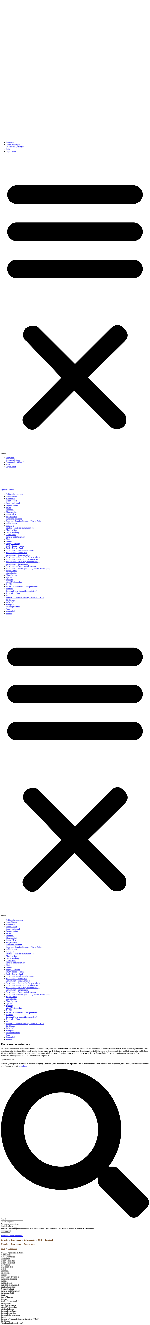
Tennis (8, 595)
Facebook (49, 1240)
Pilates (8, 539)
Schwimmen (6, 1303)
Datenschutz (29, 1240)
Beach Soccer (11, 501)
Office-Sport (11, 535)
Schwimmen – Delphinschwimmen (20, 550)
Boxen (8, 507)
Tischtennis (10, 600)
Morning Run (11, 530)
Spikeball (9, 577)
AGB (40, 1240)
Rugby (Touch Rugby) (10, 1301)
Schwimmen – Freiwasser (16, 553)
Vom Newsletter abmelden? (12, 1236)
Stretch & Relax (7, 1309)
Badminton (10, 498)
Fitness (4, 1275)
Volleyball (10, 604)
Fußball (4, 1281)
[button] (75, 304)
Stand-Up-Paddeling (14, 582)
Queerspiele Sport (13, 144)
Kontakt (4, 1240)
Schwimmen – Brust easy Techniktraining (22, 562)
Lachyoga (10, 526)
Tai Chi (9, 584)
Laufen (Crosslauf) (8, 1287)
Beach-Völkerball (8, 1261)
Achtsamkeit (6, 1255)
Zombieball (10, 611)
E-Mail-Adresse (7, 1226)
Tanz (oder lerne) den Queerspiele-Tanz (22, 586)
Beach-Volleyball (13, 503)
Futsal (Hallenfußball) (10, 1285)
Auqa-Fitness (11, 496)
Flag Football (11, 516)
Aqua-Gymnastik (8, 1257)
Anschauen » (24, 1066)
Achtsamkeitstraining (14, 494)
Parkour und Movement (15, 537)
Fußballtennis (11, 523)
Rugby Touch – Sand (14, 548)
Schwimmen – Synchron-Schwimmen (21, 566)
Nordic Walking (12, 532)
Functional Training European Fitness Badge (24, 521)
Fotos (8, 149)
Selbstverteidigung (8, 1305)
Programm (10, 142)
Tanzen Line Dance (13, 593)
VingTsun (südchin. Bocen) (12, 1323)
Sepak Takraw (11, 571)
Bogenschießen (12, 505)
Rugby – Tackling (13, 544)
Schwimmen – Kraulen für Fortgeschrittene (23, 557)
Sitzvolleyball (11, 573)
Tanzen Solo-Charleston (10, 1315)
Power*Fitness (7, 1297)
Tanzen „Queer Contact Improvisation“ (21, 591)
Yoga (8, 609)
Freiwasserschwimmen (10, 1277)
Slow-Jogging (11, 575)
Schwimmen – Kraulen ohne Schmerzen (22, 559)
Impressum (16, 1240)
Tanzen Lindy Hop (8, 1313)
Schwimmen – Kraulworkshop (18, 555)
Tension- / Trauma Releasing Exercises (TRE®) (25, 598)
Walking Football (13, 607)
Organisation (11, 151)
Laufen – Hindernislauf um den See (20, 528)
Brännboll (10, 510)
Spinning (9, 580)
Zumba (9, 613)
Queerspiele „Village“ (15, 147)
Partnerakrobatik (7, 1293)
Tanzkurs (9, 589)
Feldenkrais (5, 1273)
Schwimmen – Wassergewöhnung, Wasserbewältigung (27, 568)
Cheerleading (11, 512)
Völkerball (10, 602)
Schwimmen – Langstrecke (17, 564)
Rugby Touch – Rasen (15, 546)
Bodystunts (5, 1265)
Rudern (9, 541)
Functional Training (14, 519)
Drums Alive (11, 514)
